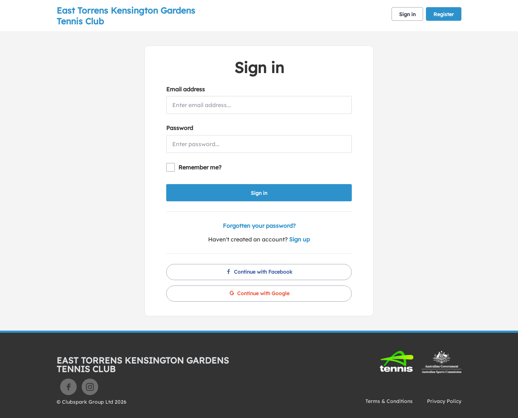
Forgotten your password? (259, 225)
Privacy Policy (444, 401)
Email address (185, 89)
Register (443, 14)
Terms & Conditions (389, 401)
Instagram (90, 387)
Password (179, 127)
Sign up (299, 239)
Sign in (407, 14)
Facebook (68, 387)
